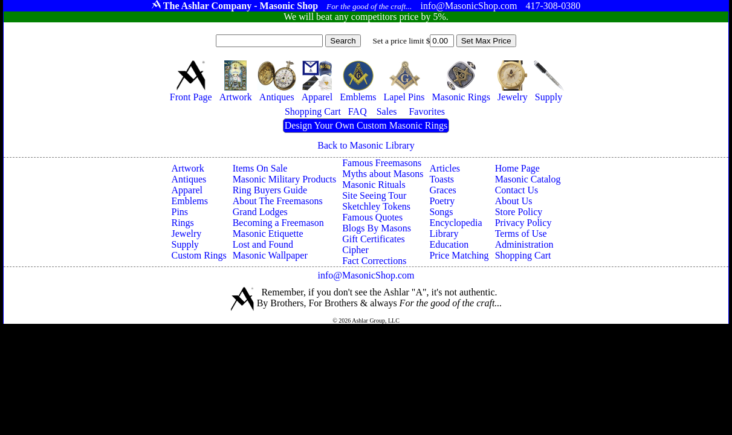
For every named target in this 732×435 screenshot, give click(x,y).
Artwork (188, 168)
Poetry (442, 201)
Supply (185, 244)
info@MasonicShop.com (365, 275)
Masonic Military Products (285, 179)
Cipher (355, 250)
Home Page (517, 168)
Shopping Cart (523, 255)
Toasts (441, 179)
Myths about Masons (382, 174)
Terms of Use (521, 233)
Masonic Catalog (528, 179)
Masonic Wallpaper (270, 255)
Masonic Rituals (373, 184)
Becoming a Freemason (278, 223)
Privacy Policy (523, 223)
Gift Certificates (373, 239)
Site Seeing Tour (374, 195)
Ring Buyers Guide (270, 190)
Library (443, 233)
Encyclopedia (455, 223)
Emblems (190, 201)
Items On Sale (260, 168)
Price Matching (458, 255)
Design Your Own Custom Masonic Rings (366, 125)
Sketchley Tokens (376, 206)
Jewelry (187, 233)
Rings (183, 223)
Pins (180, 212)
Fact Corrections (374, 261)
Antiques (189, 179)
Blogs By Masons (376, 228)
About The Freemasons (278, 201)
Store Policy (519, 212)
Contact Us (517, 190)
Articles (444, 168)
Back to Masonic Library (365, 145)
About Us (514, 201)
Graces (442, 190)
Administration (524, 244)
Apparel (187, 190)
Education (448, 244)
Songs (441, 212)
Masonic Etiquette (268, 233)
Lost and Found (263, 244)
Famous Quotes (372, 217)
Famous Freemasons (381, 163)
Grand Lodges (260, 212)
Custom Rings (199, 255)
